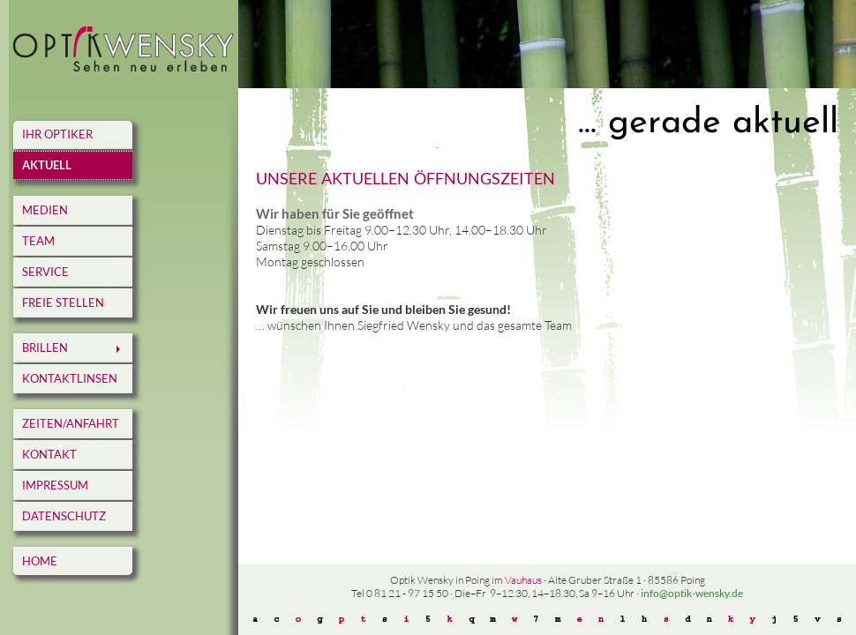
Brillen (45, 347)
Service (45, 272)
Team (38, 241)
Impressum (55, 485)
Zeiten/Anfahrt (70, 423)
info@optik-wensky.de (692, 593)
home (39, 561)
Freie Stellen (63, 302)
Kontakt (49, 454)
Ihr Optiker (57, 134)
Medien (45, 210)
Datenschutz (64, 516)
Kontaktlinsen (69, 378)
